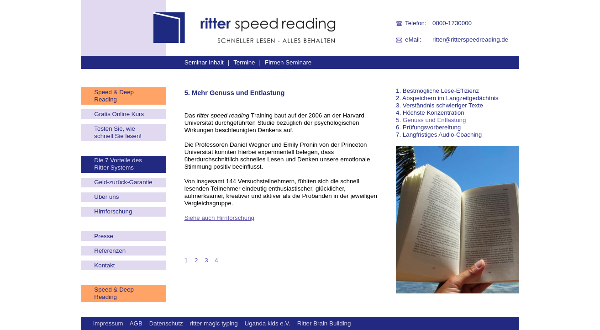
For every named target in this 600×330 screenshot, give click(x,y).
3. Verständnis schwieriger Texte (439, 105)
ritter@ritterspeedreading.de (470, 39)
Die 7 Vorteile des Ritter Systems (118, 164)
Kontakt (104, 265)
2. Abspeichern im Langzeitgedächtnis (447, 98)
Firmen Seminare (288, 62)
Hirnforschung (113, 211)
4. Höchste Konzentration (430, 112)
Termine (244, 62)
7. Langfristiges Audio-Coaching (439, 134)
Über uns (106, 196)
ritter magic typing (214, 323)
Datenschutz (166, 323)
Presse (103, 236)
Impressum (108, 323)
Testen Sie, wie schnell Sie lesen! (118, 132)
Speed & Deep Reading (114, 96)
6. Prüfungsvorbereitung (428, 127)
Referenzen (110, 250)
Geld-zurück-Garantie (123, 182)
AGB (136, 323)
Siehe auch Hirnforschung (219, 217)
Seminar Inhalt (204, 62)
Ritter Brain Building (324, 323)
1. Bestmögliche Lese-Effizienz (437, 90)
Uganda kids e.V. (267, 323)
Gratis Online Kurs (119, 114)
